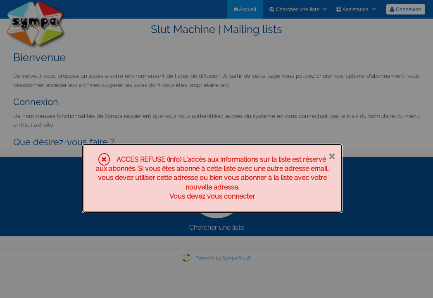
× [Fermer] (331, 155)
